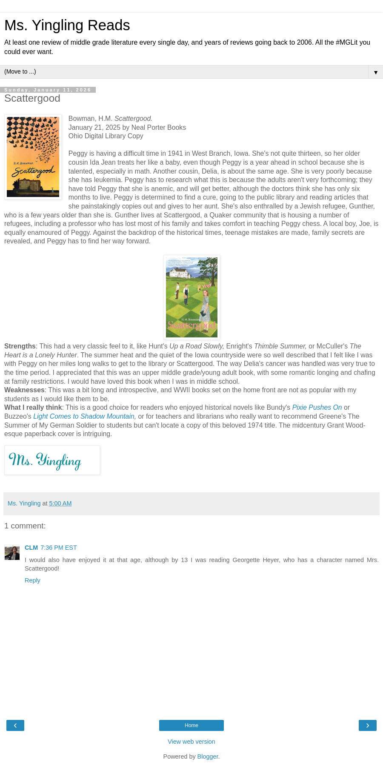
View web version (191, 741)
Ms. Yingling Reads (67, 25)
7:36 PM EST (58, 547)
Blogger (207, 756)
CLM (31, 547)
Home (191, 725)
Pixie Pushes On (317, 407)
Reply (32, 580)
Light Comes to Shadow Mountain (83, 416)
